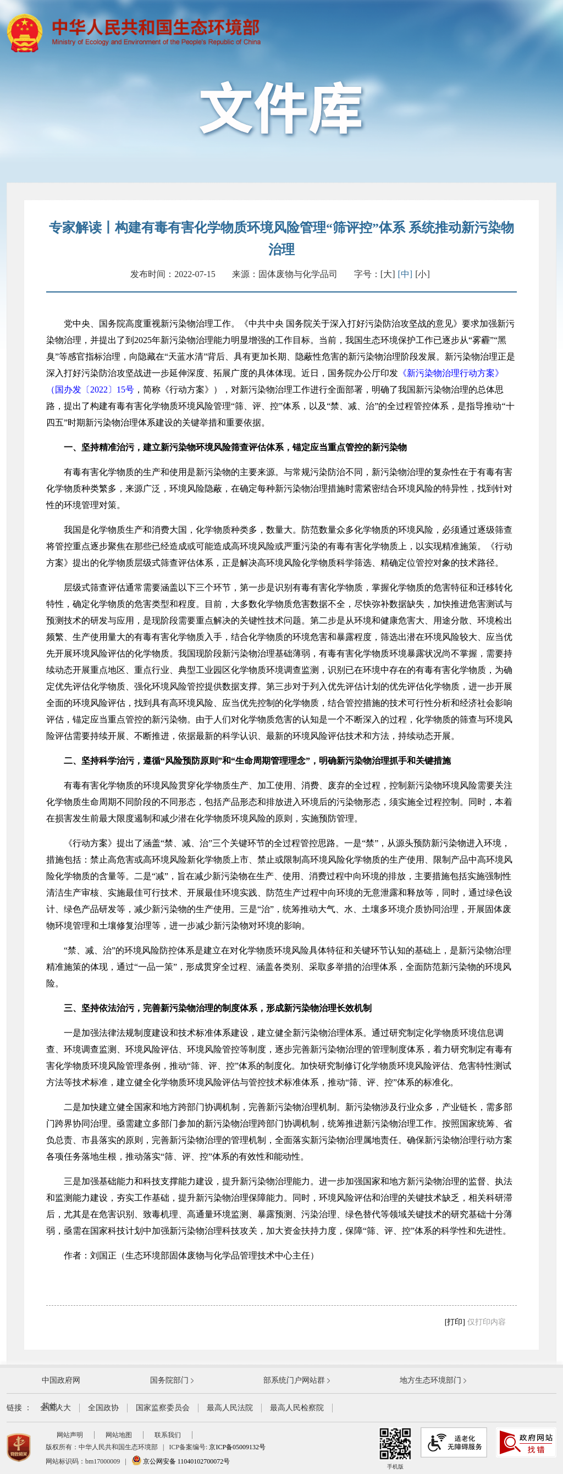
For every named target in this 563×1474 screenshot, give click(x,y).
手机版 (395, 1448)
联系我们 (167, 1435)
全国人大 (55, 1408)
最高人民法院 (230, 1408)
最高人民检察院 (297, 1408)
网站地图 (119, 1435)
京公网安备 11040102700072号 (180, 1461)
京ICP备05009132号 (237, 1447)
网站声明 (70, 1435)
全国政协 (103, 1408)
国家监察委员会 (163, 1408)
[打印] (455, 1322)
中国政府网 (61, 1380)
